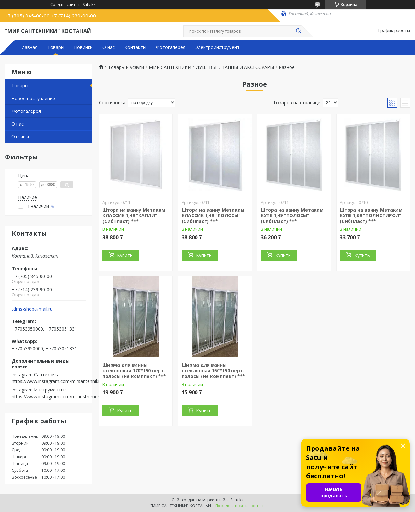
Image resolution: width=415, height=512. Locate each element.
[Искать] (298, 31)
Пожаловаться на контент (240, 505)
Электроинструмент (217, 47)
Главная (28, 47)
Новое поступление (33, 98)
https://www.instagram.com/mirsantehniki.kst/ (60, 381)
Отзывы (20, 137)
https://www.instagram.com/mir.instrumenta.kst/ (62, 396)
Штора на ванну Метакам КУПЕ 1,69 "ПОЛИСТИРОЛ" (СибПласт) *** (371, 215)
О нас (108, 47)
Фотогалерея (170, 47)
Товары (55, 47)
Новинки (83, 47)
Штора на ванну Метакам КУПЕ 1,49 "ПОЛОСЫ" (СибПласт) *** (292, 215)
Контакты (135, 47)
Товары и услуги (126, 67)
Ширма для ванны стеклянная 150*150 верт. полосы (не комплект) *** (213, 370)
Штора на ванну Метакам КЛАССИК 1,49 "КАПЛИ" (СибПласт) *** (133, 215)
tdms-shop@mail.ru (32, 309)
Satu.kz (237, 500)
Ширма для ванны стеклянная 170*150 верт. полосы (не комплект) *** (134, 370)
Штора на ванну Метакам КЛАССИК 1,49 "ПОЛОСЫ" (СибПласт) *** (213, 215)
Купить (125, 255)
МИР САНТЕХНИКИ (170, 67)
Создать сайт (62, 4)
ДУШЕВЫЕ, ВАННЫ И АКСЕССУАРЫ (235, 67)
